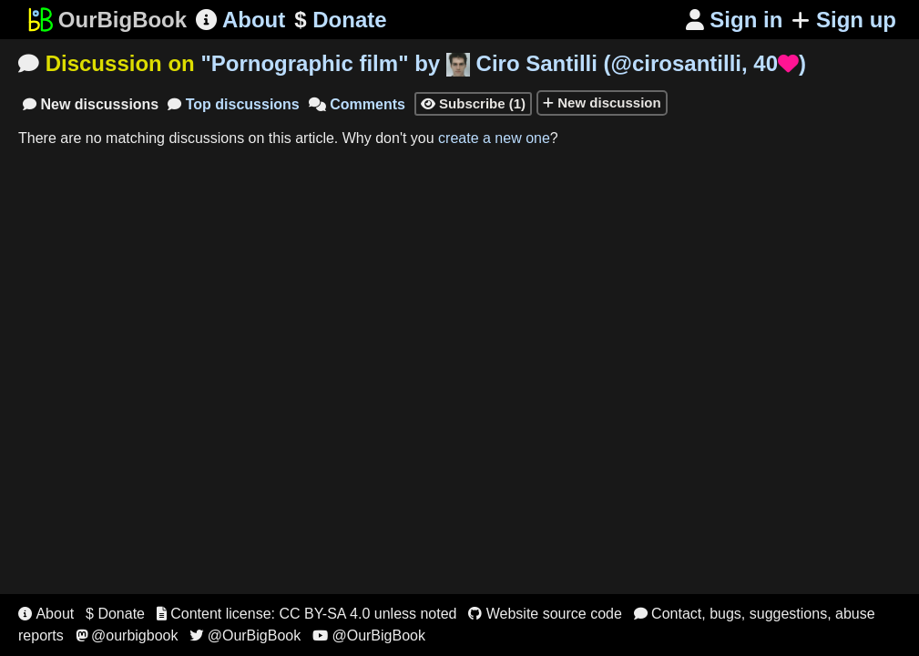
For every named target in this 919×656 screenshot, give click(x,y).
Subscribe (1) (473, 103)
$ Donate (115, 613)
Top (234, 104)
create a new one (494, 138)
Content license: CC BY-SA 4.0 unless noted (307, 613)
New (90, 104)
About (240, 19)
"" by (503, 63)
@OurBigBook (245, 635)
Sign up (843, 19)
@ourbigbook (127, 635)
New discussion (602, 102)
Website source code (545, 613)
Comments (357, 104)
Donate (340, 20)
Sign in (734, 19)
